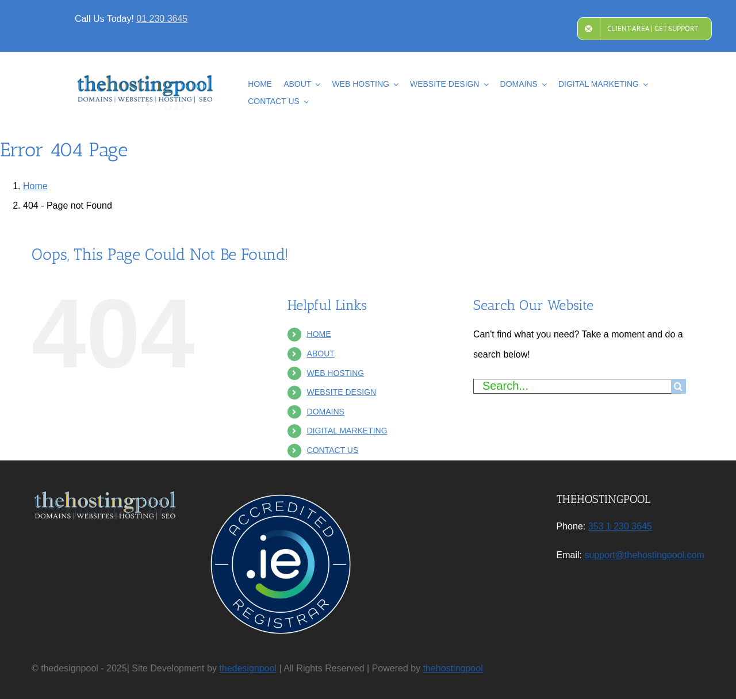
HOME (319, 334)
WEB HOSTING (336, 373)
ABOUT (321, 353)
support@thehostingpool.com (644, 555)
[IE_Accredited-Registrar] (280, 495)
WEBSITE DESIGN (342, 392)
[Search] (678, 386)
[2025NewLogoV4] (145, 79)
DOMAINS (325, 411)
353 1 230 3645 (620, 526)
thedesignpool (248, 668)
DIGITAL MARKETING (347, 430)
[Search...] (572, 386)
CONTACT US (333, 450)
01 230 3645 (161, 19)
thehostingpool (453, 668)
